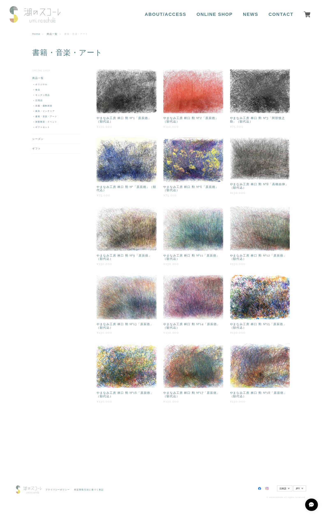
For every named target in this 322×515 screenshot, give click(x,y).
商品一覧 (52, 34)
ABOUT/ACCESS (165, 14)
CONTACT (281, 14)
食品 (37, 90)
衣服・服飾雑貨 (43, 106)
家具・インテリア (45, 111)
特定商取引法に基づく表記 (89, 489)
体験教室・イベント (46, 122)
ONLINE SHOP (215, 14)
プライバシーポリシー (57, 489)
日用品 (39, 100)
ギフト (36, 148)
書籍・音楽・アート (46, 116)
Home (36, 34)
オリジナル (41, 84)
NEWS (250, 14)
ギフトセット (42, 127)
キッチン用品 (42, 95)
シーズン (38, 138)
